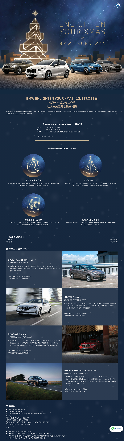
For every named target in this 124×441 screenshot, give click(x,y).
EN (3, 4)
